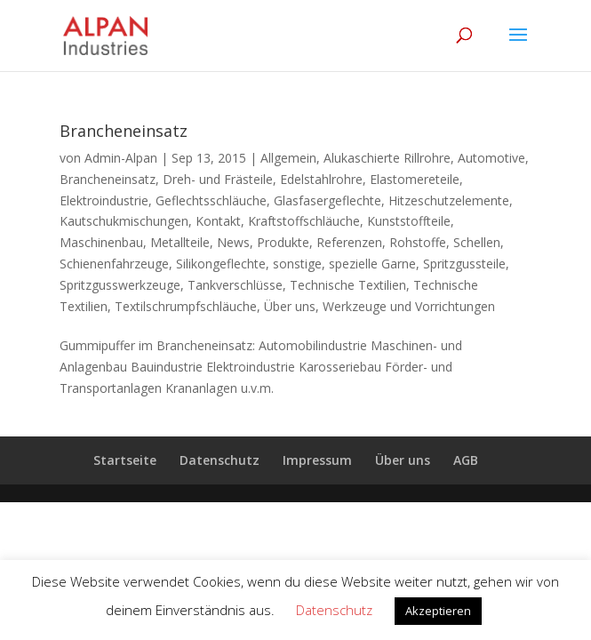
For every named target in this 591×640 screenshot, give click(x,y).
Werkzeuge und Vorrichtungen (409, 306)
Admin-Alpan (120, 157)
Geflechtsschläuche (211, 200)
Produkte (283, 242)
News (233, 242)
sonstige (297, 263)
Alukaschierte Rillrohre (387, 157)
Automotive (491, 157)
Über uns (289, 306)
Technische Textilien (348, 284)
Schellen (476, 242)
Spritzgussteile (464, 263)
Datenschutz (220, 460)
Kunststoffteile (409, 220)
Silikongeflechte (221, 263)
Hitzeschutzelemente (448, 200)
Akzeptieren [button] (438, 611)
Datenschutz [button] (334, 610)
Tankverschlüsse (235, 284)
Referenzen (349, 242)
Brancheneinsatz (124, 130)
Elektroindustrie (104, 200)
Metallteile (180, 242)
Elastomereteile (414, 179)
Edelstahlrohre (321, 179)
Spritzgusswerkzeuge (120, 284)
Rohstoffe (417, 242)
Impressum (317, 460)
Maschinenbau (101, 242)
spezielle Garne (372, 263)
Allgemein (288, 157)
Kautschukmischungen (124, 220)
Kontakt (218, 220)
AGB (465, 460)
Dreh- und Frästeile (218, 179)
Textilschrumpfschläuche (186, 306)
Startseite (124, 460)
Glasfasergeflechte (327, 200)
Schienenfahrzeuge (114, 263)
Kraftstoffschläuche (304, 220)
